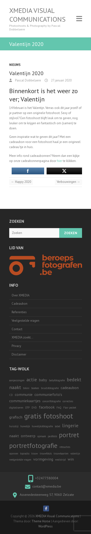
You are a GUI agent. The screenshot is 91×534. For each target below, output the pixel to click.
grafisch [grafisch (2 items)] (15, 416)
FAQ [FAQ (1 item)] (59, 407)
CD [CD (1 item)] (11, 395)
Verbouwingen (68, 182)
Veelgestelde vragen (25, 321)
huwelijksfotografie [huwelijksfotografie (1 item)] (42, 426)
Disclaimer (19, 354)
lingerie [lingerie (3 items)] (70, 425)
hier (59, 161)
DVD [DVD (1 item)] (34, 407)
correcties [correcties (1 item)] (68, 401)
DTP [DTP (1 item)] (27, 407)
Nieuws (15, 65)
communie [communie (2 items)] (24, 394)
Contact (17, 329)
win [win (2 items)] (71, 459)
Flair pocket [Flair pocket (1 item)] (69, 407)
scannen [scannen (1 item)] (13, 453)
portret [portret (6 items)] (69, 434)
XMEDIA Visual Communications (37, 15)
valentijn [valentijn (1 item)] (75, 453)
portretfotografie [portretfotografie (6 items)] (33, 445)
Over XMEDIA (21, 295)
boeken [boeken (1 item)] (35, 388)
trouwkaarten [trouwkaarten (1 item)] (61, 453)
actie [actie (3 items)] (31, 379)
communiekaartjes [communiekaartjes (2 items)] (25, 400)
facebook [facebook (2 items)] (47, 406)
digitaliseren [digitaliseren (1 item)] (16, 407)
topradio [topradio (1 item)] (24, 453)
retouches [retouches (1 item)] (64, 447)
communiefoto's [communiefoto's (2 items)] (48, 394)
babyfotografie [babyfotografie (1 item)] (57, 380)
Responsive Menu (79, 18)
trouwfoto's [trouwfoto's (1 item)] (46, 453)
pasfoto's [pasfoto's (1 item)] (52, 436)
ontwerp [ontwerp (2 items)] (28, 435)
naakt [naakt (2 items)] (14, 435)
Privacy (16, 346)
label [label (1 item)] (57, 426)
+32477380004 (46, 478)
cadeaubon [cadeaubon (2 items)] (70, 387)
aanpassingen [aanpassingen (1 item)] (17, 380)
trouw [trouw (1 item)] (34, 453)
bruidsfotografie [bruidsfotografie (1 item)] (50, 388)
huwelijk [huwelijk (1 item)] (25, 426)
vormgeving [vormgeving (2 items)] (43, 459)
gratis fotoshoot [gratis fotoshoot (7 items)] (48, 415)
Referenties (19, 312)
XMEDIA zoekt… (22, 337)
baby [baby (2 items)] (43, 379)
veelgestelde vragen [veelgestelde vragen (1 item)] (20, 459)
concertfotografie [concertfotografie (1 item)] (51, 401)
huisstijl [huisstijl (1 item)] (13, 426)
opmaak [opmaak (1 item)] (41, 436)
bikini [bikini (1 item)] (26, 388)
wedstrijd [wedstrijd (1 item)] (60, 459)
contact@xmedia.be (46, 486)
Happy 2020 (21, 182)
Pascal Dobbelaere (27, 80)
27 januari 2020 (61, 80)
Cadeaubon (19, 304)
